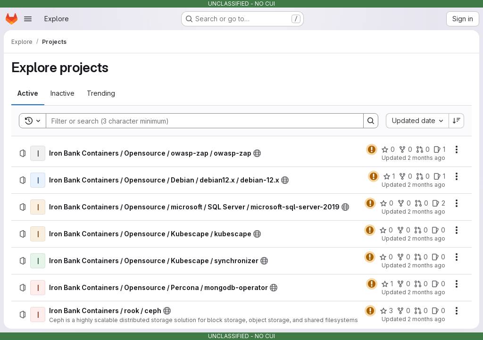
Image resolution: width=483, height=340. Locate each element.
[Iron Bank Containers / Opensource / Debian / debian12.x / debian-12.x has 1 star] (389, 176)
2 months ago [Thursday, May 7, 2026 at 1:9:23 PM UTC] (426, 265)
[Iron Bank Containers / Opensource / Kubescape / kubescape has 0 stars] (386, 230)
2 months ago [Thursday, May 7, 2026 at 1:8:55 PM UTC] (426, 292)
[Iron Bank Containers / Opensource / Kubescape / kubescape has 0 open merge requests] (421, 230)
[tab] (27, 93)
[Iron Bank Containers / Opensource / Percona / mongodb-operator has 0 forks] (403, 284)
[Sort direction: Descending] (456, 120)
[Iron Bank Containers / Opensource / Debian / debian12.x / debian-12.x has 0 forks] (405, 176)
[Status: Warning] (371, 149)
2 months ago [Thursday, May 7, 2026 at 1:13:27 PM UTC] (426, 157)
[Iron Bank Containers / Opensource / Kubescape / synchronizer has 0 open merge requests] (421, 257)
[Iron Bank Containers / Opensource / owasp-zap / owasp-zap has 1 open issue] (439, 149)
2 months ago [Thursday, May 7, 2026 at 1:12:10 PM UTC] (426, 184)
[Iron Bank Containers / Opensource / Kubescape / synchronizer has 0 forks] (403, 257)
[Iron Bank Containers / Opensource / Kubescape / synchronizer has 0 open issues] (438, 257)
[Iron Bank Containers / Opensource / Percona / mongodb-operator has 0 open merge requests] (421, 284)
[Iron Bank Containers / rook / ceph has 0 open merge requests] (421, 311)
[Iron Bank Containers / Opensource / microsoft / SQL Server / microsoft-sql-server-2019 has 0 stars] (386, 203)
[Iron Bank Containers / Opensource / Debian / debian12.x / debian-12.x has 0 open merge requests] (423, 176)
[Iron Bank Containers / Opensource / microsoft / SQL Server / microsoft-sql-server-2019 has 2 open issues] (438, 203)
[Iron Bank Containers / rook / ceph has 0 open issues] (438, 311)
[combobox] (417, 120)
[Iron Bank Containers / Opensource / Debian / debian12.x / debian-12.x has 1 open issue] (439, 176)
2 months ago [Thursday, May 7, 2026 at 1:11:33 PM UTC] (426, 211)
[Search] (200, 120)
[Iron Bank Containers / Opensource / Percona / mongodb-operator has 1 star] (387, 284)
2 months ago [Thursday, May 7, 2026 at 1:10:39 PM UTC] (426, 238)
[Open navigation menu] (27, 18)
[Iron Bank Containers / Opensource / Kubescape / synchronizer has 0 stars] (386, 257)
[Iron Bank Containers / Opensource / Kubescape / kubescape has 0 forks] (403, 230)
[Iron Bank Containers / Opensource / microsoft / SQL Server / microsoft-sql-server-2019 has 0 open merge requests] (421, 203)
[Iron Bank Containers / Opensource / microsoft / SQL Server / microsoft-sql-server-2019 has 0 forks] (404, 203)
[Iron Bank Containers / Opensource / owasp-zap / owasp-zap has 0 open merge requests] (423, 149)
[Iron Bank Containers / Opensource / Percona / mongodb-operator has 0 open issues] (438, 284)
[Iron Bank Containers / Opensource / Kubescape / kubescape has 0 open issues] (438, 230)
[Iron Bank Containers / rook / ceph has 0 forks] (403, 311)
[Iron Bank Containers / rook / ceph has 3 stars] (386, 311)
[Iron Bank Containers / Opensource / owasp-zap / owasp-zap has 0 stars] (388, 149)
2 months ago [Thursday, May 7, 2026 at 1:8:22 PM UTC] (426, 319)
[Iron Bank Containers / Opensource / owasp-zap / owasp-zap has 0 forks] (405, 149)
